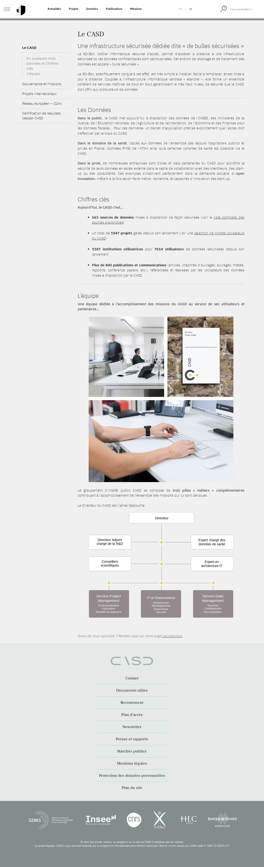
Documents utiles (132, 690)
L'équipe (33, 86)
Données (92, 9)
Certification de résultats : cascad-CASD (42, 128)
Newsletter (131, 727)
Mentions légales (132, 763)
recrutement (172, 636)
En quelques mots (41, 70)
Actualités (54, 9)
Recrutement (131, 702)
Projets (73, 9)
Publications (114, 9)
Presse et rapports (132, 739)
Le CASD (29, 60)
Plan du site (132, 787)
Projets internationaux (39, 106)
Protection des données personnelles (132, 775)
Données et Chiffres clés (42, 78)
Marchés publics (132, 751)
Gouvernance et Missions (41, 96)
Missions (136, 9)
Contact (132, 678)
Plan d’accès (132, 714)
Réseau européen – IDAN (42, 116)
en (180, 9)
